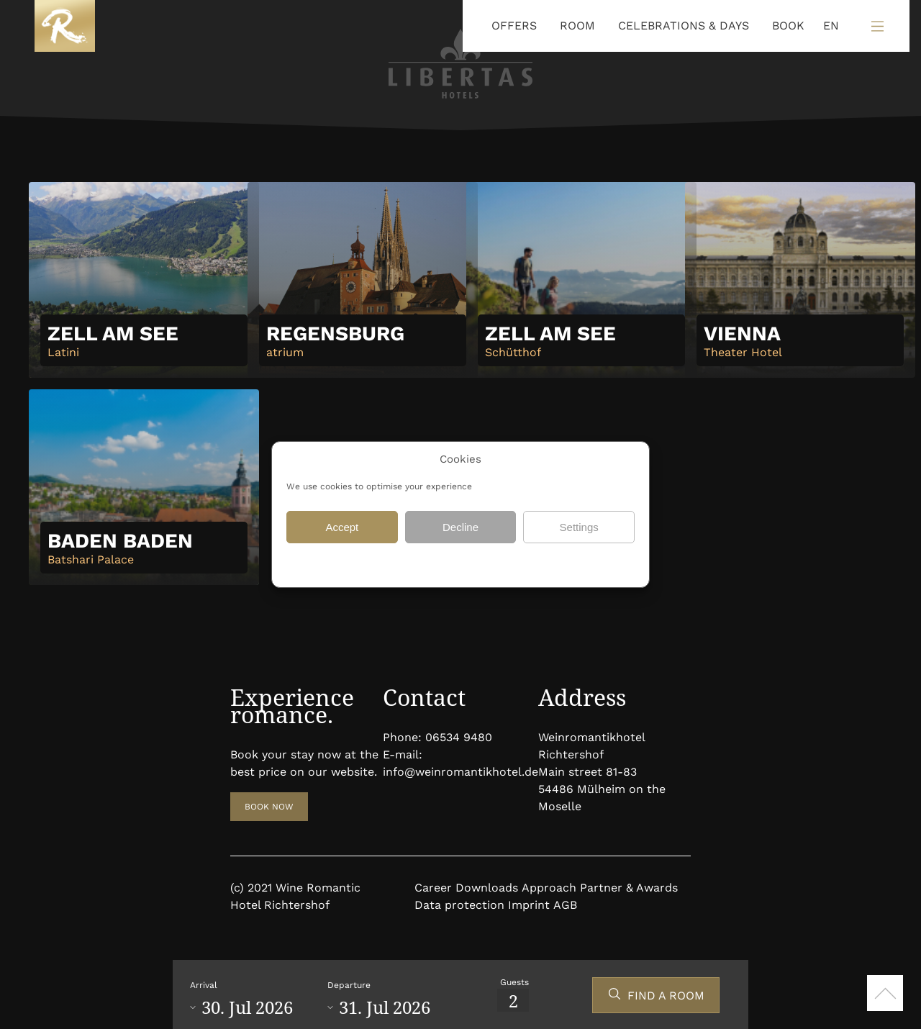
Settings (579, 527)
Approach (549, 887)
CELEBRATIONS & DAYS (683, 25)
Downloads (486, 887)
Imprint (529, 905)
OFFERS (514, 25)
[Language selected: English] (827, 26)
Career (433, 887)
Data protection (419, 563)
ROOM (577, 25)
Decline (460, 527)
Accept (341, 527)
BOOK (788, 25)
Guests (514, 982)
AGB (565, 905)
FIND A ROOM (665, 995)
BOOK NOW (269, 807)
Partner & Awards (629, 887)
